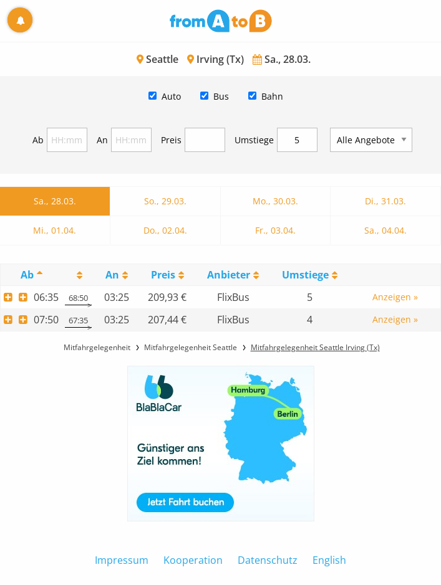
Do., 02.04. (165, 230)
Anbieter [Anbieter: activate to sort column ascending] (228, 275)
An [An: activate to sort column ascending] (112, 275)
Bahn (272, 96)
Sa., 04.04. (385, 230)
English (329, 560)
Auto (171, 96)
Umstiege (254, 140)
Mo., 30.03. (275, 201)
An (102, 140)
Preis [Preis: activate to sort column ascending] (163, 275)
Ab (38, 140)
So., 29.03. (165, 201)
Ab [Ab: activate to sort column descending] (27, 275)
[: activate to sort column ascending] (78, 275)
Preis (171, 140)
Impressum (121, 560)
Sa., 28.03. (55, 201)
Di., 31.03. (385, 201)
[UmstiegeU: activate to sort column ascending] (309, 275)
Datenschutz (268, 560)
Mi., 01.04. (54, 230)
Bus (221, 96)
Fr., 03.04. (275, 230)
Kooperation (193, 560)
